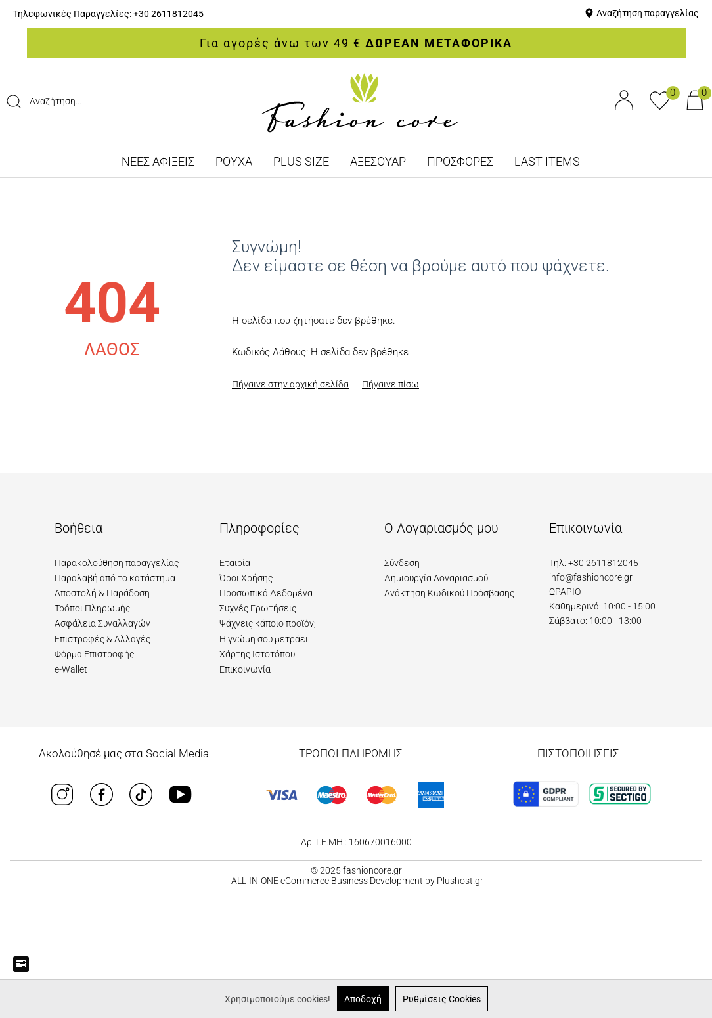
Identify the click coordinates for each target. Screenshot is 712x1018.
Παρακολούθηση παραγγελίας (117, 563)
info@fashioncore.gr (591, 577)
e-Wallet (71, 669)
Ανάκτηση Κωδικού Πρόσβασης (449, 593)
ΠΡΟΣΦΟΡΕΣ (460, 161)
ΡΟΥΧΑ (233, 161)
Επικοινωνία (245, 669)
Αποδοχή (363, 999)
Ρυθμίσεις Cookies (442, 999)
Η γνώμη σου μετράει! (264, 639)
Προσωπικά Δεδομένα (266, 593)
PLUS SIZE (301, 161)
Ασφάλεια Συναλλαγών (102, 623)
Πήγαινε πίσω (390, 384)
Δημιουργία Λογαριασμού (436, 578)
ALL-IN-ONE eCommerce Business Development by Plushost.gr (357, 880)
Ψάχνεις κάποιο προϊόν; (267, 623)
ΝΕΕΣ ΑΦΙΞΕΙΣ (158, 161)
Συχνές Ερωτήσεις (257, 608)
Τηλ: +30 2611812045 (593, 563)
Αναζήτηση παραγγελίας (647, 13)
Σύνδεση (402, 563)
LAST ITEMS (547, 161)
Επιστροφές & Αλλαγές (102, 639)
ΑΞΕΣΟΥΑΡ (378, 161)
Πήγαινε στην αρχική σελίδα (290, 384)
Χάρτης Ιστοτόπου (257, 654)
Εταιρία (234, 563)
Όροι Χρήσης (246, 578)
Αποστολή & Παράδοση (102, 593)
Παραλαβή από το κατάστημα (115, 578)
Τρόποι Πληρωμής (92, 608)
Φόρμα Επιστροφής (94, 654)
